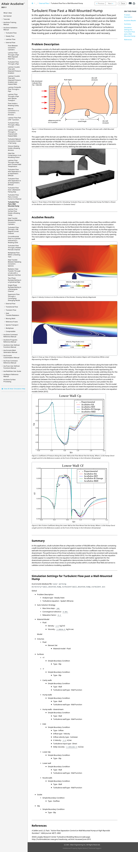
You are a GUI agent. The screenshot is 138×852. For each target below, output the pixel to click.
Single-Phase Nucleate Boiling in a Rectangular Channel (14, 288)
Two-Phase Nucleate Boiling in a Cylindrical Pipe (14, 280)
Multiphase (10, 328)
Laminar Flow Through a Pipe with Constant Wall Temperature (14, 163)
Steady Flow (10, 36)
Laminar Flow (10, 39)
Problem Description (128, 16)
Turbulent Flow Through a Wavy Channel (14, 125)
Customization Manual (11, 356)
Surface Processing (9, 380)
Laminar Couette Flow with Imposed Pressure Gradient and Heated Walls (14, 80)
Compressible (10, 331)
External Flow (10, 304)
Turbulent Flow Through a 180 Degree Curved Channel (13, 230)
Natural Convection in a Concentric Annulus (13, 112)
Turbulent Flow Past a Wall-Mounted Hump (13, 204)
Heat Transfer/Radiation (12, 314)
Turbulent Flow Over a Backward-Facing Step (14, 190)
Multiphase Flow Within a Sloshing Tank (14, 255)
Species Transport (12, 325)
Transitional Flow (12, 307)
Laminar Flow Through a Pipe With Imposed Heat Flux (13, 56)
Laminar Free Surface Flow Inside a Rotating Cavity (14, 212)
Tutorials (7, 19)
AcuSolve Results (130, 20)
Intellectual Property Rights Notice (75, 848)
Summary (127, 24)
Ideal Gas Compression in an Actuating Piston (14, 155)
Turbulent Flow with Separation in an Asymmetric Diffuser (14, 172)
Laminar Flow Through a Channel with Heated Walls (13, 133)
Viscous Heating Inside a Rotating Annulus (14, 148)
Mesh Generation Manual (10, 351)
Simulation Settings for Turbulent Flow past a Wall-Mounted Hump (129, 31)
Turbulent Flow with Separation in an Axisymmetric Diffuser (14, 182)
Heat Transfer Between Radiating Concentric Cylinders (14, 221)
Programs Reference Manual (10, 341)
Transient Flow (11, 310)
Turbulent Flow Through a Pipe (13, 63)
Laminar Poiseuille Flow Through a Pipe (14, 89)
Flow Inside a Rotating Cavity (13, 104)
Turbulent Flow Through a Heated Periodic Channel (14, 248)
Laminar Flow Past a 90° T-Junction (14, 119)
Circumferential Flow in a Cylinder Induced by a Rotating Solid (14, 239)
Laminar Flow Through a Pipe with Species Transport (13, 97)
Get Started (7, 16)
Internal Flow (10, 42)
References (128, 40)
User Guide (12, 371)
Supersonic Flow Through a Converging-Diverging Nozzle (14, 297)
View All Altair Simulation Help (14, 389)
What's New (8, 13)
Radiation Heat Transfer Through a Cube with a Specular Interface (14, 272)
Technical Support (95, 848)
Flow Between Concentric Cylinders (13, 48)
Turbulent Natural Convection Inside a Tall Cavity (14, 141)
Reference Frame (12, 322)
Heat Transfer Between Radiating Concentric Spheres (14, 263)
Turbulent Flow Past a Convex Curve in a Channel (14, 197)
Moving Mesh (10, 318)
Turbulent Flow (11, 33)
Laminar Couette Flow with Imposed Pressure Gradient (14, 70)
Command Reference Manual (11, 336)
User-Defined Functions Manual (12, 346)
